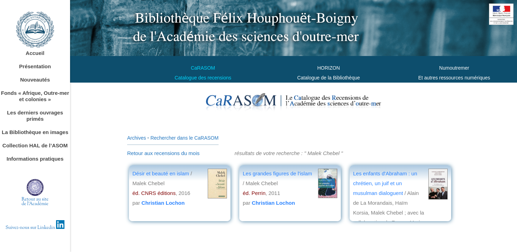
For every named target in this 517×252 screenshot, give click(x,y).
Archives (136, 138)
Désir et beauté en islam (161, 173)
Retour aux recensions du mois (163, 153)
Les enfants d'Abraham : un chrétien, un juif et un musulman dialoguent (385, 183)
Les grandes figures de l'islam (277, 173)
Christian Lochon (163, 203)
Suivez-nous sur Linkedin (35, 228)
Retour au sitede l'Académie (35, 201)
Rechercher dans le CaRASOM (184, 138)
